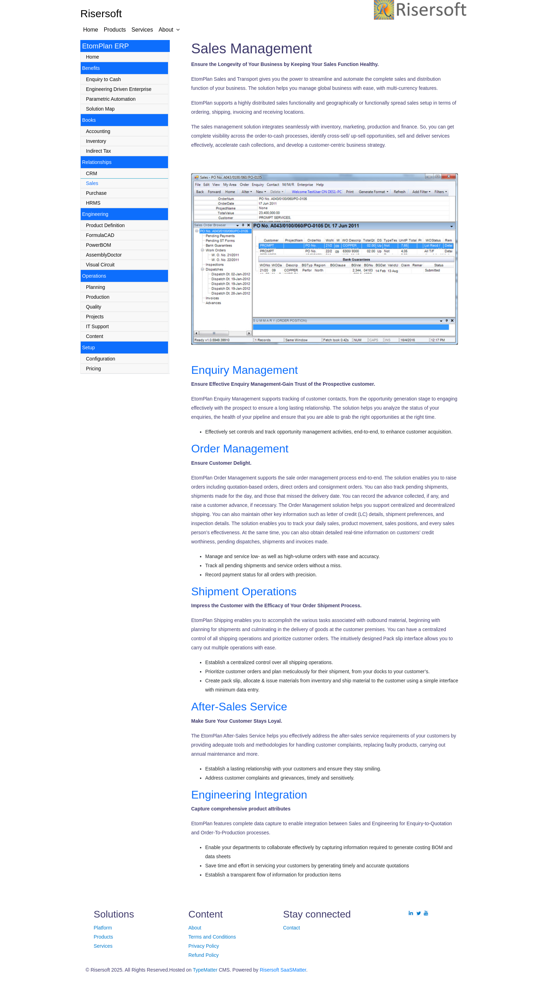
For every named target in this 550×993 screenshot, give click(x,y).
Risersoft (269, 970)
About (166, 30)
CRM (91, 173)
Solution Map (100, 109)
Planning (95, 287)
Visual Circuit (100, 264)
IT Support (97, 326)
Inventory (96, 141)
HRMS (93, 203)
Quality (93, 307)
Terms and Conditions (212, 937)
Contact (291, 928)
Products (115, 30)
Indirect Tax (98, 151)
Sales (92, 183)
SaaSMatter (293, 970)
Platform (103, 928)
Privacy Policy (203, 946)
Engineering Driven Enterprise (119, 89)
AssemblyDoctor (104, 255)
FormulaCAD (100, 235)
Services (142, 30)
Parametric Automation (111, 99)
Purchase (96, 193)
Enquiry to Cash (103, 79)
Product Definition (105, 225)
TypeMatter (205, 970)
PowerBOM (98, 245)
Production (97, 297)
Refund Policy (203, 955)
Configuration (100, 359)
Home (90, 30)
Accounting (98, 131)
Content (94, 336)
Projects (95, 316)
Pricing (93, 368)
